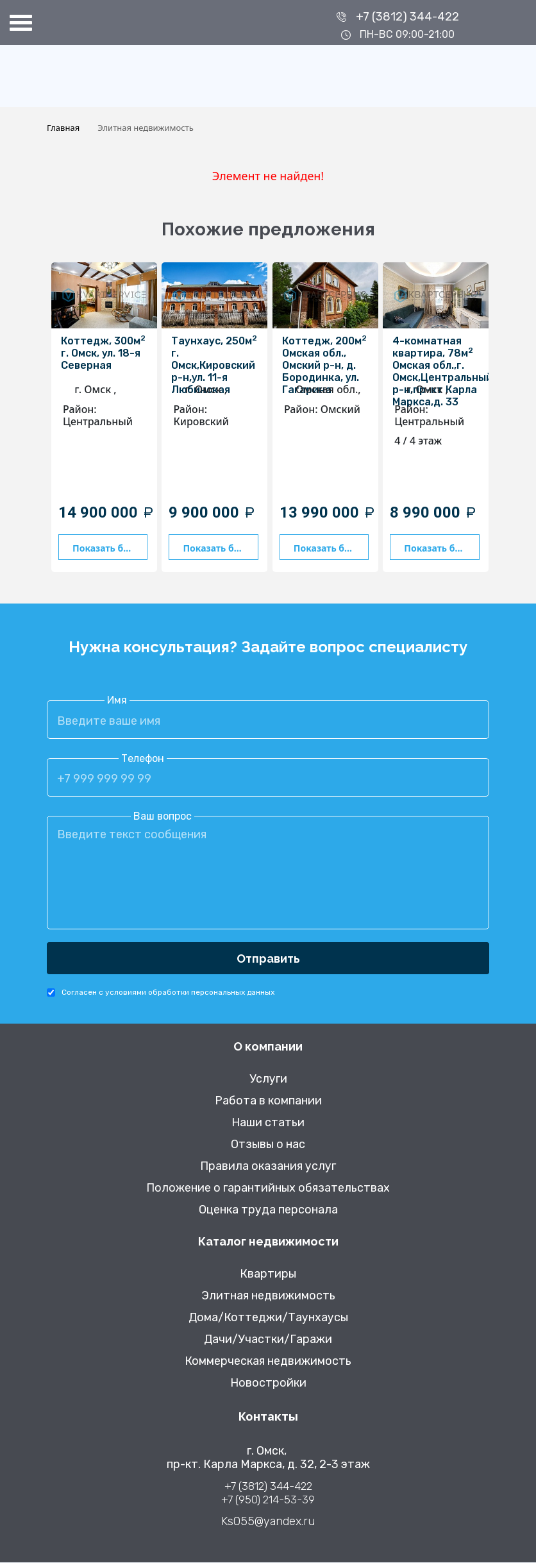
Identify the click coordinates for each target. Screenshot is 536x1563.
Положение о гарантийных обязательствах (268, 1188)
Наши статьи (268, 1123)
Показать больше (109, 548)
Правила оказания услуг (268, 1167)
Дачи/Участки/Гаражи (268, 1340)
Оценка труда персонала (268, 1210)
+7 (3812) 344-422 (407, 17)
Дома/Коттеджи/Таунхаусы (268, 1318)
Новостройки (268, 1383)
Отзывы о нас (268, 1145)
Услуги (268, 1079)
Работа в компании (268, 1101)
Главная (63, 127)
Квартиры (268, 1274)
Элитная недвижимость (268, 1296)
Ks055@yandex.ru (268, 1522)
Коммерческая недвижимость (268, 1362)
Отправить (268, 958)
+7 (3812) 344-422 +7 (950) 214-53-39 (268, 1493)
